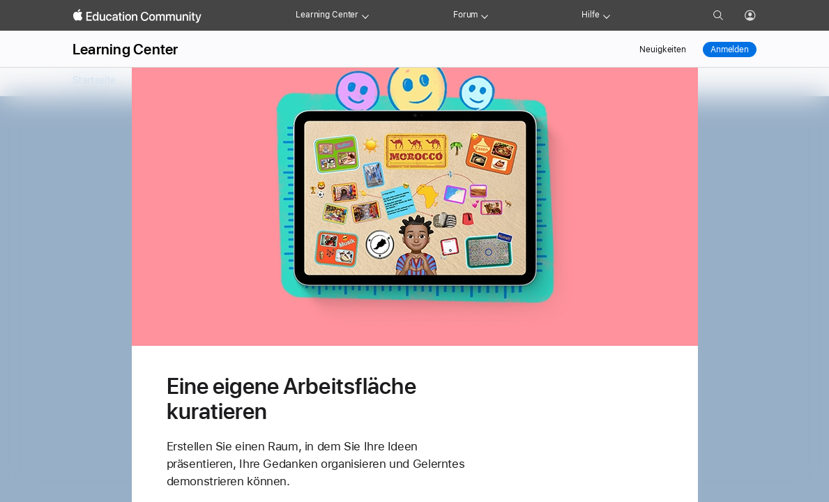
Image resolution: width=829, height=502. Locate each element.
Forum (465, 15)
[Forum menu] (484, 15)
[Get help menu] (606, 15)
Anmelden (729, 49)
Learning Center (327, 15)
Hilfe (590, 15)
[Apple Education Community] (137, 16)
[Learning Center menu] (365, 15)
